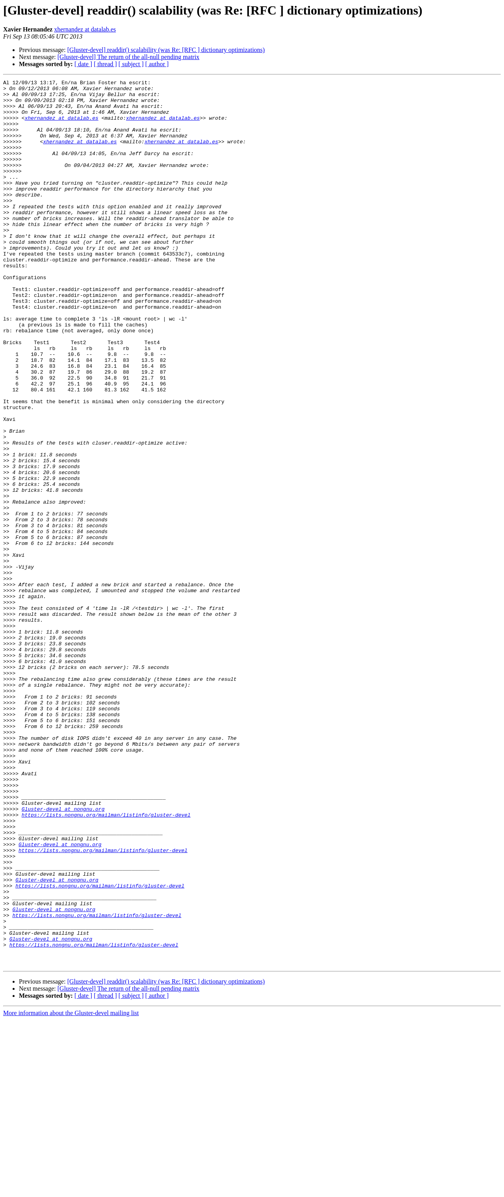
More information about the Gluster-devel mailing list (71, 1190)
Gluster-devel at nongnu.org (63, 955)
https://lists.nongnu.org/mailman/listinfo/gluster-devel (106, 962)
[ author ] (157, 64)
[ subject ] (131, 64)
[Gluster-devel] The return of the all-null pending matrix (128, 57)
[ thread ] (105, 64)
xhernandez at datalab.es (85, 29)
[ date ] (83, 64)
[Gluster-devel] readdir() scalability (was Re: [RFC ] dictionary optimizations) (166, 49)
